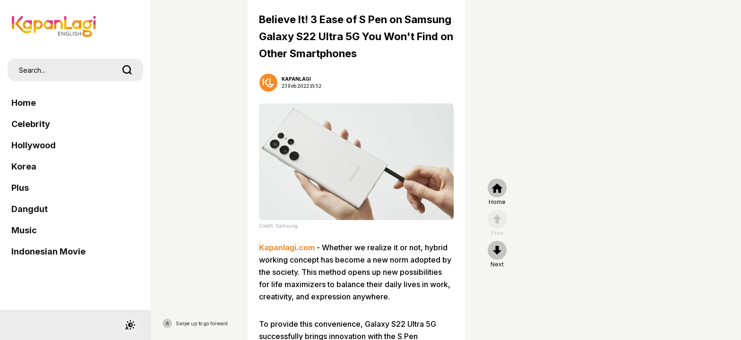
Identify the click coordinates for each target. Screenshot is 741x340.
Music (24, 230)
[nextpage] (497, 254)
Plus (20, 188)
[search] (127, 70)
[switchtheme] (130, 324)
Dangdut (29, 209)
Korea (23, 166)
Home (23, 103)
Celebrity (30, 124)
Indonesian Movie (48, 251)
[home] (497, 192)
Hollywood (33, 145)
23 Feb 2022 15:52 (301, 86)
